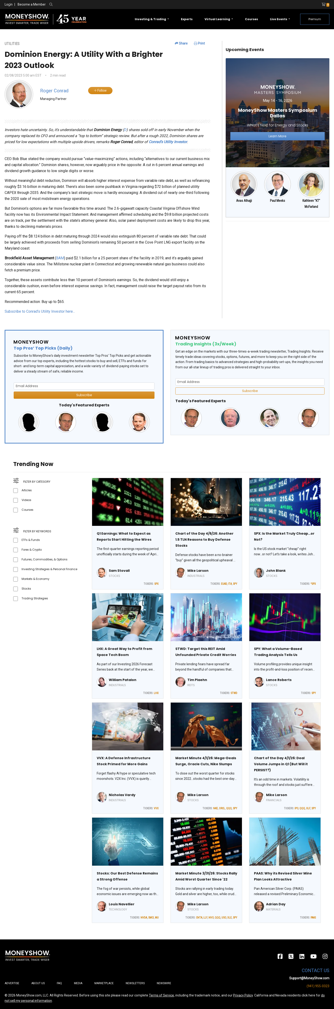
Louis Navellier (122, 904)
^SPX (313, 583)
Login (9, 4)
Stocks (26, 589)
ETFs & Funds (31, 540)
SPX (156, 583)
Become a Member (32, 4)
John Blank (276, 570)
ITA (230, 583)
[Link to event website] (277, 112)
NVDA (144, 917)
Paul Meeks (277, 200)
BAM (60, 258)
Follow (100, 90)
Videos (26, 500)
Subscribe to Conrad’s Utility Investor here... (40, 311)
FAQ (59, 983)
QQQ (229, 808)
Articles (27, 490)
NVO (211, 917)
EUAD (224, 583)
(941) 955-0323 (318, 986)
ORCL (222, 808)
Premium (314, 19)
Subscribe (84, 395)
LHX (156, 693)
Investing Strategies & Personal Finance (49, 569)
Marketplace (104, 983)
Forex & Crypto (32, 550)
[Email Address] (84, 386)
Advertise (12, 983)
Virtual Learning (218, 19)
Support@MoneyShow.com (309, 978)
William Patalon (122, 680)
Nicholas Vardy (122, 795)
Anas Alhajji (244, 200)
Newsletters (135, 983)
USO (224, 917)
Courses (251, 19)
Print (199, 43)
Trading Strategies (35, 598)
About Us (38, 983)
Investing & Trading (151, 19)
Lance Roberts (279, 680)
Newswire (164, 983)
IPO (296, 808)
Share (181, 43)
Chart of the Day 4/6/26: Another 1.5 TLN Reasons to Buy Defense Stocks (204, 539)
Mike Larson (198, 570)
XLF (308, 808)
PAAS (313, 917)
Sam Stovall (119, 570)
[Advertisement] (277, 257)
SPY (235, 583)
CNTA (199, 917)
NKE (215, 808)
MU (157, 917)
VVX (156, 808)
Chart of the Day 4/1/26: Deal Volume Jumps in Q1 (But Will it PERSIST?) (281, 764)
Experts (187, 19)
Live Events (279, 19)
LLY (205, 917)
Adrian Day (276, 904)
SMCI (151, 917)
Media (78, 983)
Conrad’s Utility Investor (168, 142)
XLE (229, 917)
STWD (234, 693)
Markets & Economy (35, 579)
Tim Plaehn (197, 680)
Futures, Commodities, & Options (44, 559)
